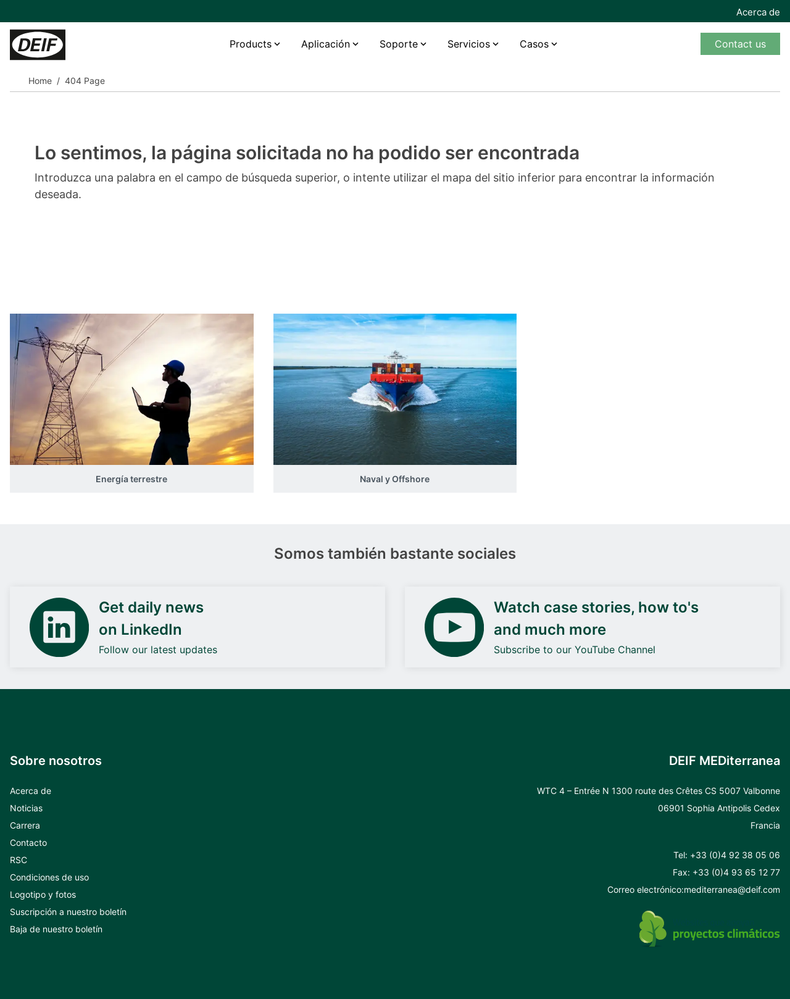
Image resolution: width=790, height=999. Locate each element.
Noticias (26, 808)
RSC (18, 860)
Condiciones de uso (49, 877)
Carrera (25, 825)
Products (251, 44)
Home (40, 80)
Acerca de (758, 12)
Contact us (740, 44)
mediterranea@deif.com (732, 889)
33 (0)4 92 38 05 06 (738, 855)
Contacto (28, 842)
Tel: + (684, 855)
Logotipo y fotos (43, 894)
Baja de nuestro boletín (56, 929)
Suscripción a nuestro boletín (68, 911)
